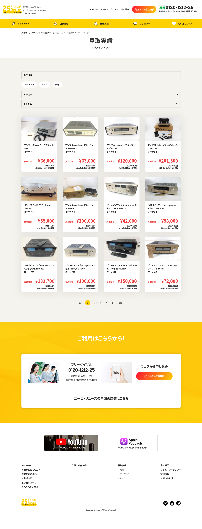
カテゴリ (28, 75)
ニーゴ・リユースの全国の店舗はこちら (101, 398)
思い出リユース (181, 23)
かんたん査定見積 (29, 486)
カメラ (45, 84)
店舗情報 (60, 24)
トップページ (27, 465)
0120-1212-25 (81, 369)
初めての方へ (20, 24)
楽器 (57, 84)
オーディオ (29, 84)
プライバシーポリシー (170, 469)
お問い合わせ (166, 478)
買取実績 (101, 24)
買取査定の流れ (29, 474)
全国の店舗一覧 (79, 465)
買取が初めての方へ (31, 469)
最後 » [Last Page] (121, 303)
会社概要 (164, 465)
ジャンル (28, 103)
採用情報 (164, 474)
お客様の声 (141, 24)
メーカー (28, 94)
